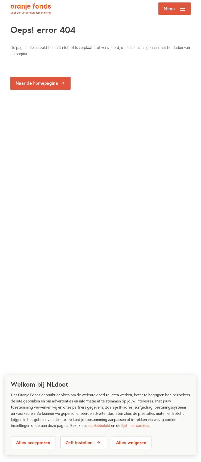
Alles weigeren (131, 448)
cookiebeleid (99, 431)
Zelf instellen (79, 448)
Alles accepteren (33, 448)
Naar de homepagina (37, 83)
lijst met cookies (135, 431)
